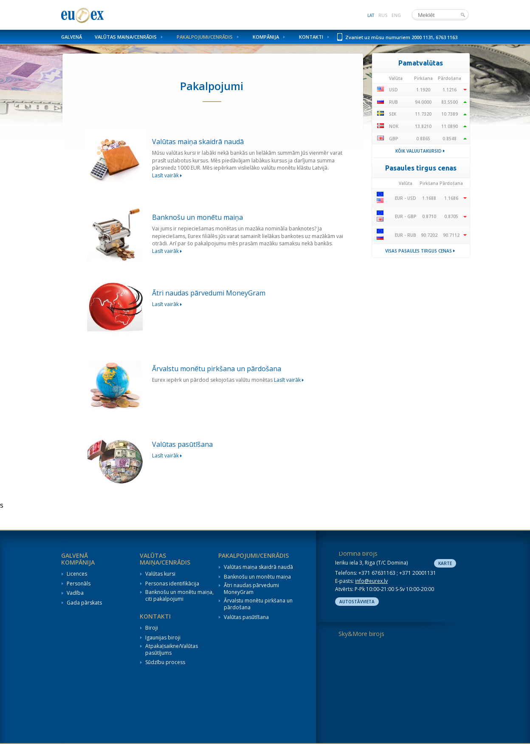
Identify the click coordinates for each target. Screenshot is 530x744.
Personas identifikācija (172, 583)
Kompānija (266, 37)
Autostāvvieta (357, 602)
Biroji (151, 628)
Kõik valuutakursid (418, 151)
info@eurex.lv (371, 581)
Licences (77, 574)
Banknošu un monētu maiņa (257, 577)
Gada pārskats (84, 602)
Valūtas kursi (160, 574)
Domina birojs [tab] (358, 553)
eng (396, 15)
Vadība (75, 593)
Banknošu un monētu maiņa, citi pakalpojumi (179, 595)
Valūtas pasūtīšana (246, 617)
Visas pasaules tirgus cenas (418, 251)
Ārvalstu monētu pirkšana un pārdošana (258, 604)
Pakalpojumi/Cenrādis (205, 37)
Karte (445, 563)
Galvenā (71, 37)
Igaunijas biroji (162, 637)
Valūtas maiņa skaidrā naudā (258, 567)
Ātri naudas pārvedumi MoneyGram (251, 588)
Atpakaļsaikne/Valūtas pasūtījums (171, 649)
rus (382, 15)
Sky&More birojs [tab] (361, 634)
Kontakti (311, 37)
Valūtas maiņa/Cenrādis (126, 37)
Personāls (78, 583)
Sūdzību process (165, 662)
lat (370, 15)
